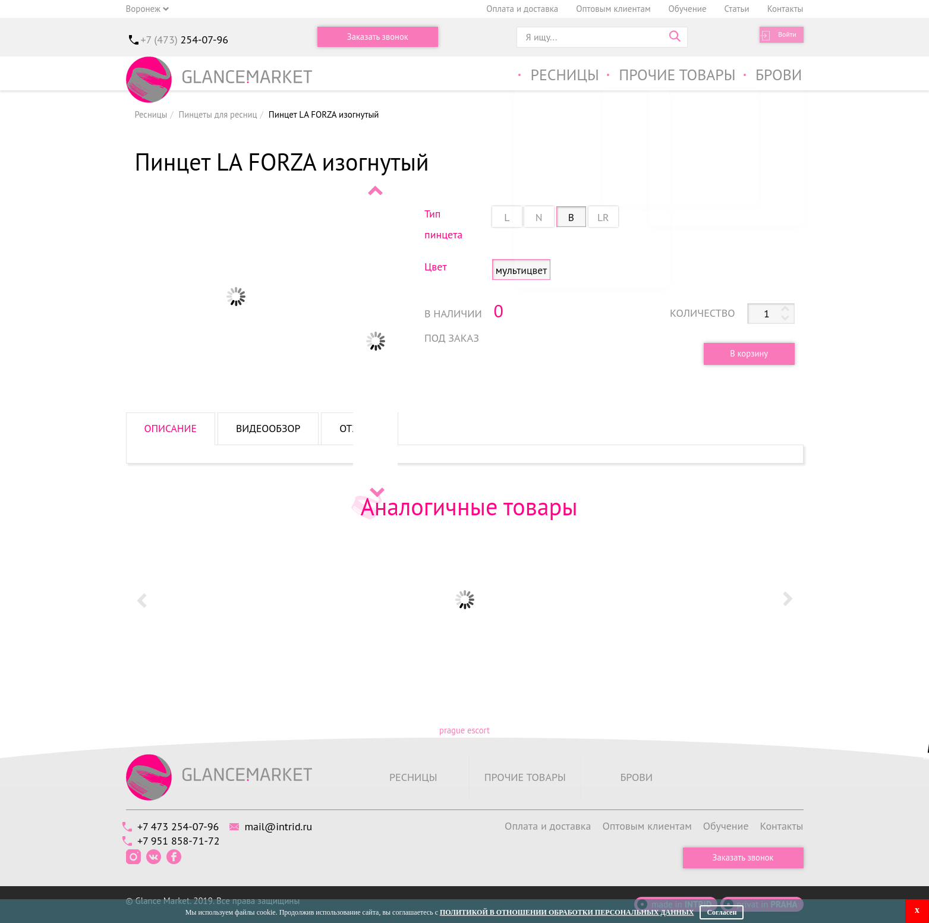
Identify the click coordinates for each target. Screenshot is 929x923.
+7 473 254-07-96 (181, 826)
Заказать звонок (377, 37)
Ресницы (553, 76)
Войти (782, 37)
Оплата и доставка (522, 8)
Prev (376, 190)
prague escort (464, 730)
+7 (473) (185, 39)
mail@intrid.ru (288, 826)
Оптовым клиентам (613, 8)
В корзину (745, 353)
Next (376, 492)
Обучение (688, 8)
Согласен (721, 912)
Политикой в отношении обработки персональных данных (567, 912)
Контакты (785, 8)
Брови (777, 76)
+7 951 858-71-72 (182, 839)
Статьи (737, 8)
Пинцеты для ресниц (219, 114)
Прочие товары (671, 76)
